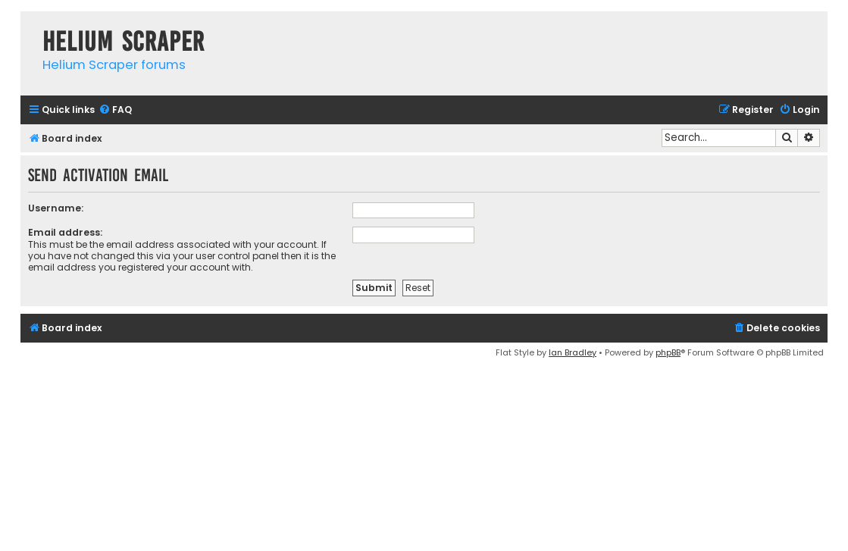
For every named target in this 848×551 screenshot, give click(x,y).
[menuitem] (115, 110)
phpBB (668, 352)
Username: (55, 208)
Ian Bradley (572, 352)
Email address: (65, 232)
